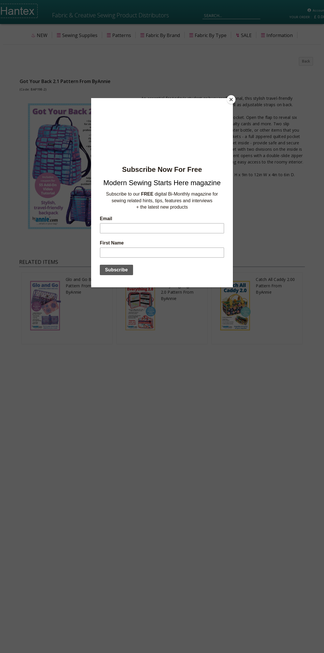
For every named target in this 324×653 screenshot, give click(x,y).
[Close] (231, 99)
